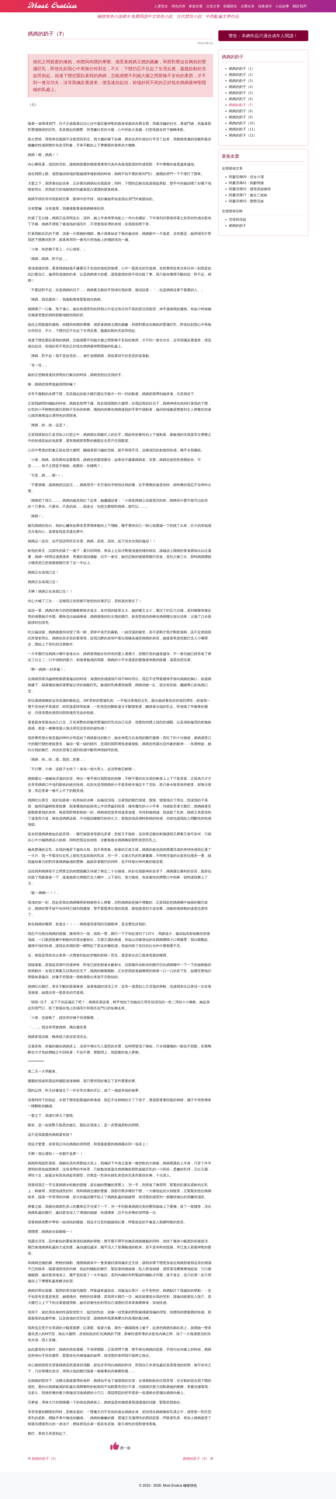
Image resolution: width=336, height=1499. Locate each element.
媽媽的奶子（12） (243, 135)
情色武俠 (178, 6)
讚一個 (120, 1446)
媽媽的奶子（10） (243, 123)
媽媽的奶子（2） (242, 74)
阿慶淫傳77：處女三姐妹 (248, 195)
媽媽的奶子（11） (243, 129)
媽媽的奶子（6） (242, 99)
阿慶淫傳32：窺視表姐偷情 (250, 189)
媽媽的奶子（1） (242, 68)
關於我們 (300, 6)
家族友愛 (196, 6)
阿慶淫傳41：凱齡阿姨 (246, 183)
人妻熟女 (161, 6)
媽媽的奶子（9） (242, 117)
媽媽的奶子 (237, 225)
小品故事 (282, 6)
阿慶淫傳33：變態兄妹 (246, 201)
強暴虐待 (265, 6)
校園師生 (230, 6)
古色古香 (213, 6)
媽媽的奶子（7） (242, 105)
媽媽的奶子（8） (242, 111)
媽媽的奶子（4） (242, 87)
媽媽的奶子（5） (242, 93)
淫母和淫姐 (237, 219)
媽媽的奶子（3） (242, 81)
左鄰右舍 (248, 6)
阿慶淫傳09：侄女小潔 (246, 177)
